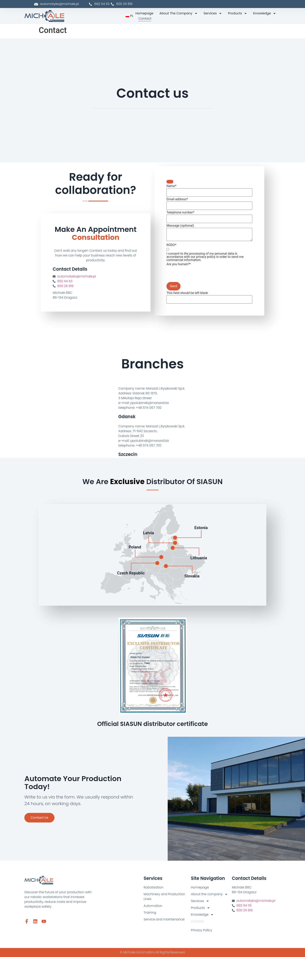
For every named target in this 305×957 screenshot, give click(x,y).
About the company (178, 13)
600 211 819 (65, 286)
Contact (144, 18)
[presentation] (196, 274)
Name (171, 186)
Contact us (39, 817)
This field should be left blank (187, 293)
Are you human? (178, 264)
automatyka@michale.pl (76, 276)
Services (213, 13)
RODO (171, 245)
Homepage (144, 13)
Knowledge (264, 13)
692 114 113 (99, 4)
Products (237, 13)
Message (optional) (180, 225)
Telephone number (180, 212)
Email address (177, 199)
